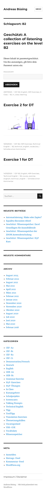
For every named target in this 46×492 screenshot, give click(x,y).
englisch (7, 179)
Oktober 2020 (12, 310)
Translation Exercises (16, 417)
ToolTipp (10, 413)
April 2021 (11, 289)
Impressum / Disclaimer (15, 477)
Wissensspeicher (14, 434)
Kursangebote (13, 392)
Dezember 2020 (13, 303)
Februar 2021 (12, 296)
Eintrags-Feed (13, 458)
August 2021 (12, 282)
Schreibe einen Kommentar (15, 149)
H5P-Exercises (33, 92)
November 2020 (14, 306)
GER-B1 (9, 375)
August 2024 (12, 275)
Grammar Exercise (15, 379)
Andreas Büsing (15, 9)
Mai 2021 (10, 286)
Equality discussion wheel (18, 221)
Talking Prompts (14, 403)
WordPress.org (13, 465)
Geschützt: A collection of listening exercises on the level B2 (23, 41)
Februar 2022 (12, 279)
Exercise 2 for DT (19, 105)
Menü (38, 9)
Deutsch (10, 365)
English (24, 92)
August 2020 (12, 313)
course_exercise (29, 176)
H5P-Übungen (13, 386)
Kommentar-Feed (15, 461)
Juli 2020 (10, 317)
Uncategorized (13, 424)
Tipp (8, 410)
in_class (16, 95)
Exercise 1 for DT (18, 159)
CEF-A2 (9, 348)
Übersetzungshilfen (15, 420)
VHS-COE (10, 427)
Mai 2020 (10, 324)
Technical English (11, 176)
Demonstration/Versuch (18, 361)
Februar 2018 (12, 327)
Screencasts (12, 399)
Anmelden (11, 454)
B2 (11, 95)
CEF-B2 (17, 92)
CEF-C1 (9, 358)
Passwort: (23, 75)
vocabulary (34, 146)
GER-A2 (10, 372)
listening (23, 95)
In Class (9, 389)
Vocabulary (11, 431)
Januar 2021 (11, 299)
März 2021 (11, 292)
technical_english (22, 146)
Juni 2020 (10, 320)
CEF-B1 (9, 351)
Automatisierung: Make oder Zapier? (24, 217)
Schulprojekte (13, 396)
